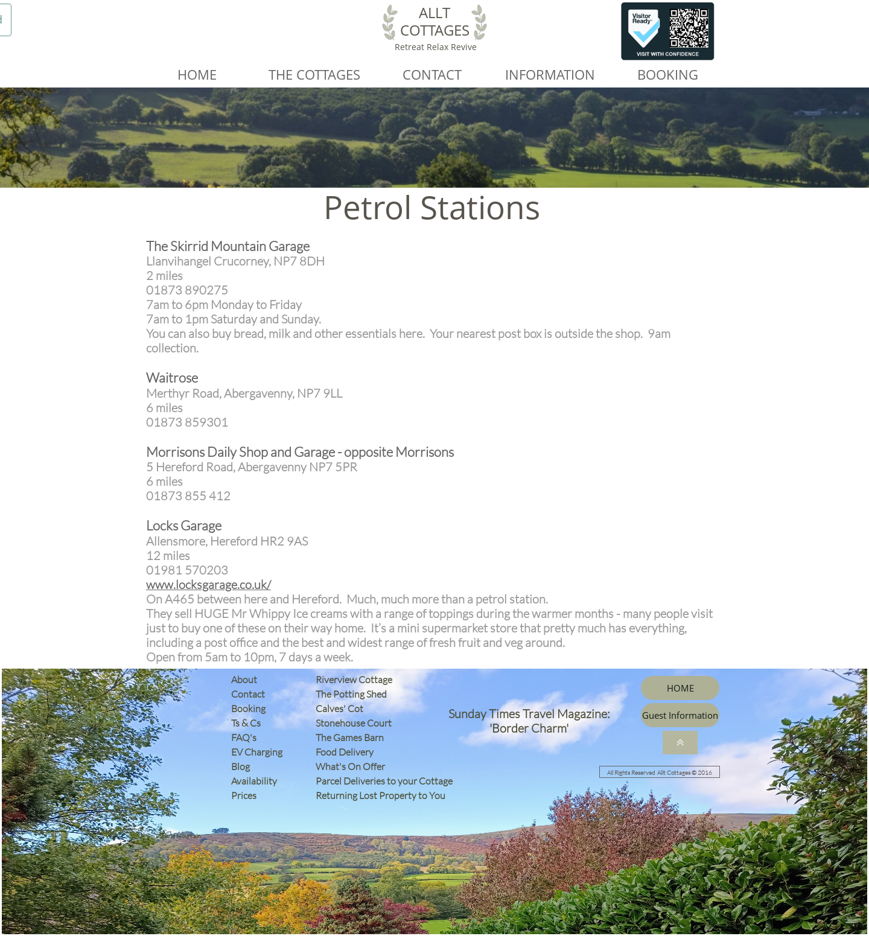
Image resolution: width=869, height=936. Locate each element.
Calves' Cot (342, 708)
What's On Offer (350, 766)
